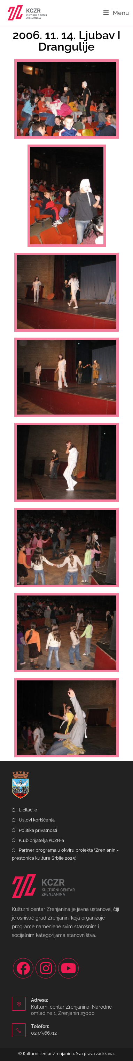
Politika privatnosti (38, 830)
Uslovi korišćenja (37, 820)
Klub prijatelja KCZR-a (41, 840)
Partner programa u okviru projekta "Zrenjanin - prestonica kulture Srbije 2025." (65, 854)
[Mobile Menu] (116, 12)
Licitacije (28, 809)
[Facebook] (23, 968)
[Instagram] (46, 968)
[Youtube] (68, 968)
